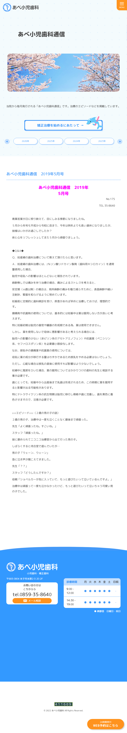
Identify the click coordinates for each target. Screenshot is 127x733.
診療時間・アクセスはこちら (118, 33)
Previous (7, 141)
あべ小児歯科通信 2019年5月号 (35, 174)
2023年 (102, 141)
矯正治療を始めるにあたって (60, 125)
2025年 (51, 141)
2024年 (76, 141)
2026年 (25, 141)
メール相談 (34, 601)
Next (119, 141)
